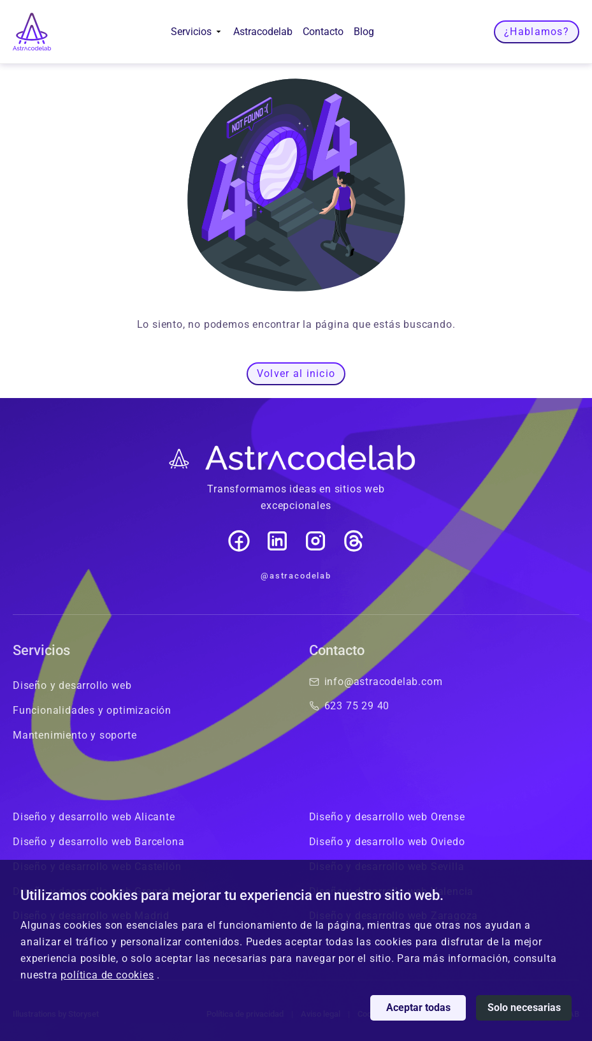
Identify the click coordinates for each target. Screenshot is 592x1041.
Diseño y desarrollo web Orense (387, 817)
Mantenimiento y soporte (74, 735)
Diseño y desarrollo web (72, 685)
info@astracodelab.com (376, 682)
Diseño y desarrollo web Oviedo (387, 842)
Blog (364, 32)
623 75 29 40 (349, 706)
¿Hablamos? (536, 32)
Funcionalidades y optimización (92, 710)
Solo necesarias (524, 1007)
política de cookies (107, 975)
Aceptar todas (418, 1007)
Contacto (323, 32)
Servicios (197, 32)
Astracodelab (262, 32)
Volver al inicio (296, 373)
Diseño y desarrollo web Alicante (94, 817)
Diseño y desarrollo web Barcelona (98, 842)
